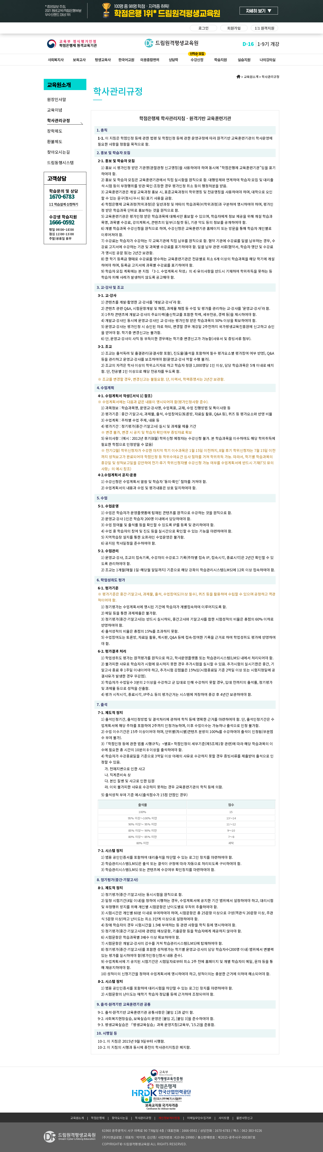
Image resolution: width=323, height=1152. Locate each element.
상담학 (173, 59)
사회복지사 (55, 59)
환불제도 (54, 141)
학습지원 (220, 59)
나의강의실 (267, 59)
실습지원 (244, 59)
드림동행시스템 (60, 162)
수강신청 (197, 59)
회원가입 (234, 28)
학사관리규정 (58, 120)
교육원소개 (77, 1118)
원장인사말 (56, 99)
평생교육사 (103, 59)
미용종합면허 (149, 59)
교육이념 (54, 110)
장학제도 (54, 131)
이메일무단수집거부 (199, 1118)
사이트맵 (223, 1118)
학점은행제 (98, 1118)
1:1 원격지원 (264, 28)
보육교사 (79, 59)
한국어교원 (126, 59)
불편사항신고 (244, 1118)
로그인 (204, 28)
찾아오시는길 (58, 152)
